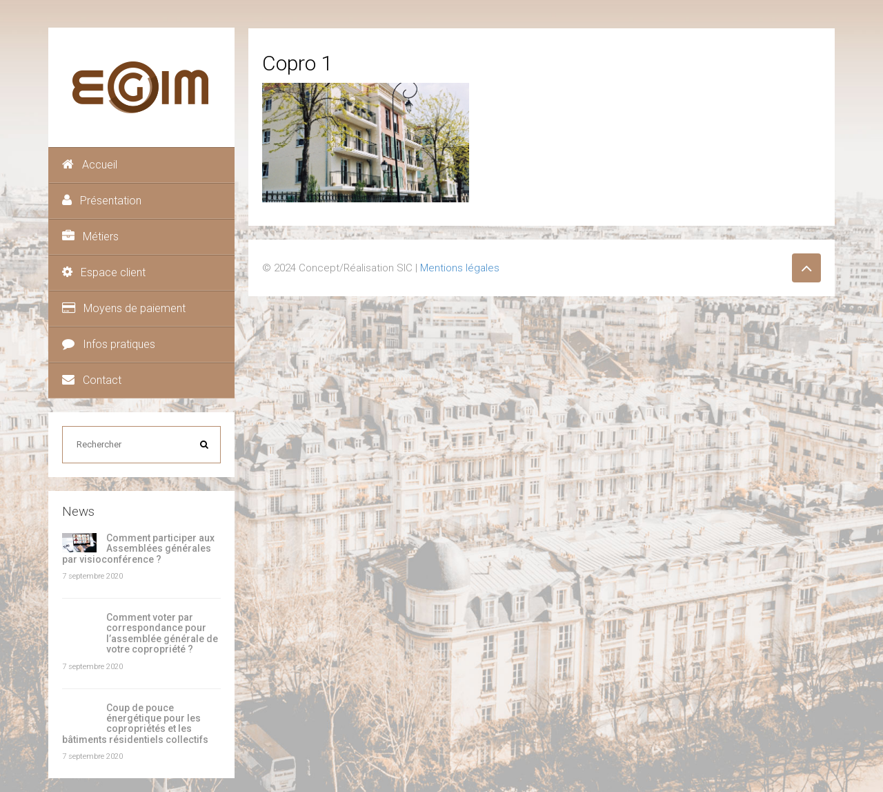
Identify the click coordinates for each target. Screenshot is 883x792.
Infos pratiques (108, 344)
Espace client (104, 272)
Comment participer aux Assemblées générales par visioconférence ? (138, 548)
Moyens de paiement (124, 308)
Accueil (89, 164)
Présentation (101, 200)
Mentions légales (459, 268)
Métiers (90, 236)
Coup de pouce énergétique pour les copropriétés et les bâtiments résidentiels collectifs (135, 723)
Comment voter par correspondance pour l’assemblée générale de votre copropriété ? (162, 633)
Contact (91, 380)
